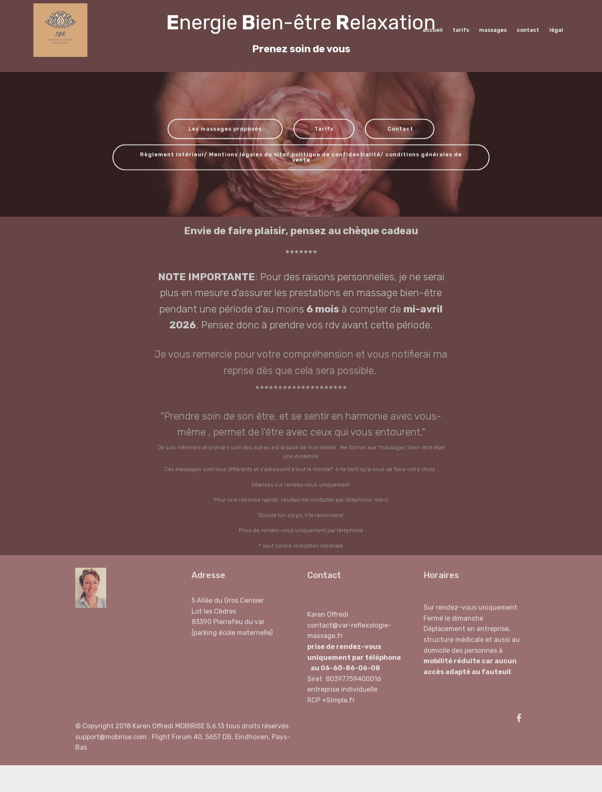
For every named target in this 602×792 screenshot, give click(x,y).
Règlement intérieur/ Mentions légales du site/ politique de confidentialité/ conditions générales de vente (301, 158)
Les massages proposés (225, 129)
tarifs (461, 30)
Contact (399, 129)
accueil (433, 30)
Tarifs (324, 129)
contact (529, 30)
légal (556, 30)
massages (493, 30)
